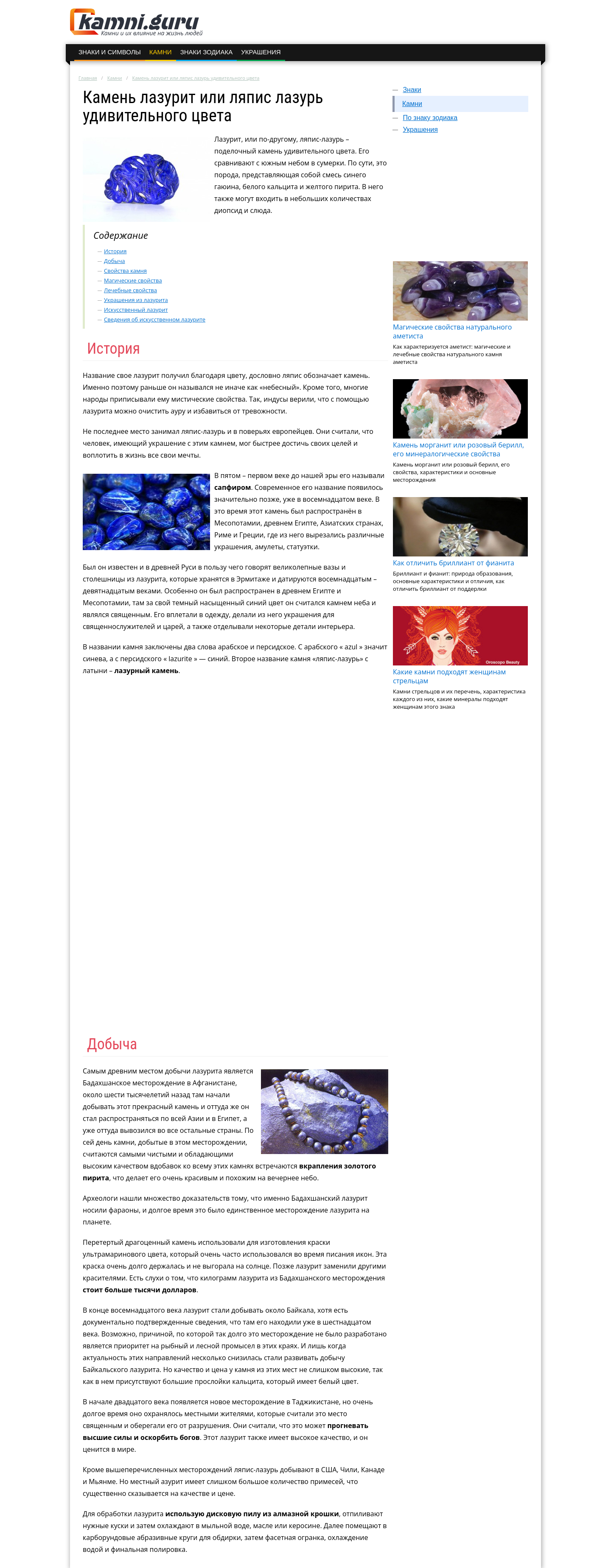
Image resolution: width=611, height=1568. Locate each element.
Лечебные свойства (130, 290)
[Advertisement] (460, 201)
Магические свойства (133, 280)
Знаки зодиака (206, 52)
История (115, 251)
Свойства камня (125, 270)
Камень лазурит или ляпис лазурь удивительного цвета (196, 78)
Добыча (114, 261)
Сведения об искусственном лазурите (154, 319)
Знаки (412, 89)
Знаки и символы (109, 52)
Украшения (260, 52)
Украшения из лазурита (136, 300)
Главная (87, 78)
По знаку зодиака (430, 117)
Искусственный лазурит (136, 309)
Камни (160, 52)
